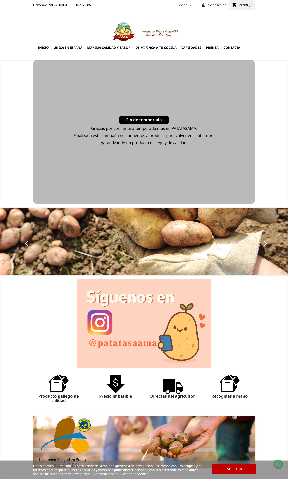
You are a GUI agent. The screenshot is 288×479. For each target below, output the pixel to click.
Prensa (212, 47)
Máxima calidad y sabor (109, 47)
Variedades (191, 47)
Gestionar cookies (134, 474)
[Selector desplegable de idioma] (184, 5)
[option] (144, 241)
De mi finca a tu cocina (156, 47)
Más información (106, 474)
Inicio (43, 47)
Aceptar (234, 468)
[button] (21, 241)
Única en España (68, 47)
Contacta (231, 47)
